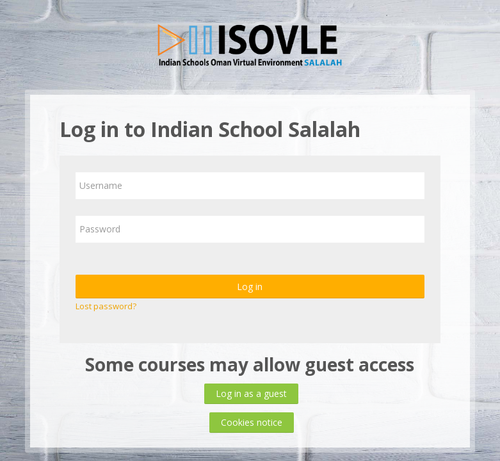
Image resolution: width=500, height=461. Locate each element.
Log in (249, 286)
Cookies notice (251, 422)
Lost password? (106, 306)
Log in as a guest (251, 393)
